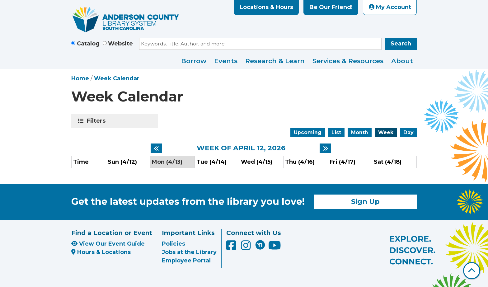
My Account (390, 7)
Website (120, 43)
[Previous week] (156, 148)
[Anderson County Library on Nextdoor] (260, 245)
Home (80, 78)
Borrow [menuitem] (193, 61)
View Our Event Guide (108, 243)
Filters (97, 120)
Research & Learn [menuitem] (275, 61)
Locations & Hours (266, 7)
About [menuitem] (402, 61)
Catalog (88, 43)
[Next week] (325, 148)
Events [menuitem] (225, 61)
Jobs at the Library (189, 252)
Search (401, 43)
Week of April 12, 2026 (241, 148)
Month (359, 132)
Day (408, 132)
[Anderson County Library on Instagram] (246, 247)
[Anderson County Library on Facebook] (232, 247)
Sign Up (365, 201)
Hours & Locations (101, 252)
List (336, 132)
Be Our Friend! (331, 7)
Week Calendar (116, 78)
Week (385, 132)
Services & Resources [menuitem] (347, 61)
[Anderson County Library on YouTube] (274, 247)
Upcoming (307, 132)
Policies (173, 243)
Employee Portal (186, 260)
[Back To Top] (471, 270)
